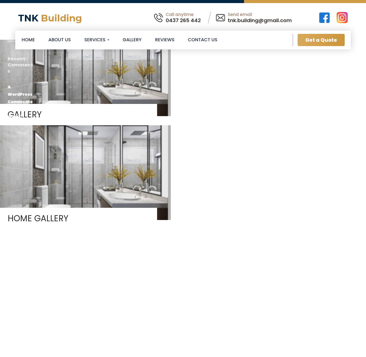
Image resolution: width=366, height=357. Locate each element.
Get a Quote (321, 40)
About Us (59, 39)
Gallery (132, 39)
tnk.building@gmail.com (260, 20)
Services (94, 39)
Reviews (164, 39)
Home (28, 39)
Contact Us (202, 39)
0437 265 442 (183, 20)
